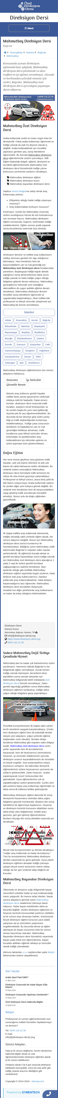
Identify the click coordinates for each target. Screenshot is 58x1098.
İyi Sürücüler (33, 379)
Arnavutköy (21, 320)
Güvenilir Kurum (16, 384)
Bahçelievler (11, 326)
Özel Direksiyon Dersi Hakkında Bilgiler (24, 1002)
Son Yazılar (12, 971)
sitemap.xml (38, 1081)
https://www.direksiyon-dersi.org (24, 639)
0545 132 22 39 (16, 642)
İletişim (9, 1012)
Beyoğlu (9, 338)
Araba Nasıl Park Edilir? (16, 977)
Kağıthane (44, 350)
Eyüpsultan (35, 344)
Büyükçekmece (24, 338)
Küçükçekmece (12, 356)
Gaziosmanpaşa (12, 350)
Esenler (8, 344)
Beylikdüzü (39, 332)
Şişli (21, 363)
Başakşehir (39, 326)
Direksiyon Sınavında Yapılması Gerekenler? (26, 994)
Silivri (38, 356)
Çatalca (40, 338)
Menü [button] (29, 28)
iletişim (51, 952)
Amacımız (12, 379)
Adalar (8, 320)
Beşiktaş (26, 332)
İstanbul (29, 312)
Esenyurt (21, 344)
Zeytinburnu (34, 363)
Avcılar (34, 320)
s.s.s (25, 952)
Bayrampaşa (11, 332)
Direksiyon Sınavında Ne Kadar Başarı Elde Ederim (26, 985)
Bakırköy (25, 326)
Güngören (30, 350)
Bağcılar (46, 320)
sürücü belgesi (19, 191)
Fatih (47, 344)
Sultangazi (10, 363)
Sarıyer (27, 356)
